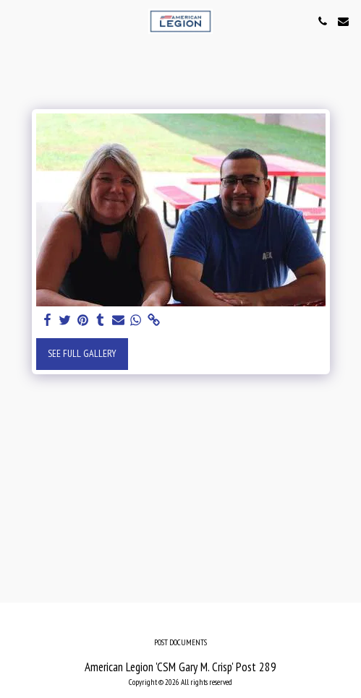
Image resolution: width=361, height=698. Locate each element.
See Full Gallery (82, 353)
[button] (16, 21)
